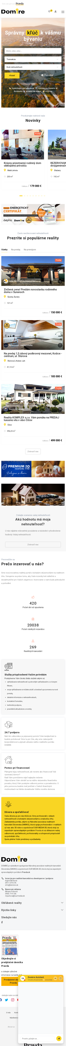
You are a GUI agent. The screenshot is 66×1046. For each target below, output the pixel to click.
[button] (21, 195)
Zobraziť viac (33, 451)
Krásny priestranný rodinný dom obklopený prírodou (29, 164)
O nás (8, 1013)
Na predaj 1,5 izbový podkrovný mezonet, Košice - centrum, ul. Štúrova (33, 354)
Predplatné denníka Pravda (13, 981)
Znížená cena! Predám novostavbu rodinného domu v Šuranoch (30, 290)
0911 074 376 (10, 883)
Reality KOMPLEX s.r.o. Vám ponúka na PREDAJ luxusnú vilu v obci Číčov (31, 418)
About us (11, 1027)
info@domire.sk (11, 885)
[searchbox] (33, 51)
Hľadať (12, 75)
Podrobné (47, 75)
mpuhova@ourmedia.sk (15, 896)
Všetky (4, 249)
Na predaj (15, 249)
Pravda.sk (39, 830)
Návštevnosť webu (17, 1018)
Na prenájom (30, 249)
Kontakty (17, 1013)
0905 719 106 (10, 894)
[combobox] (33, 51)
